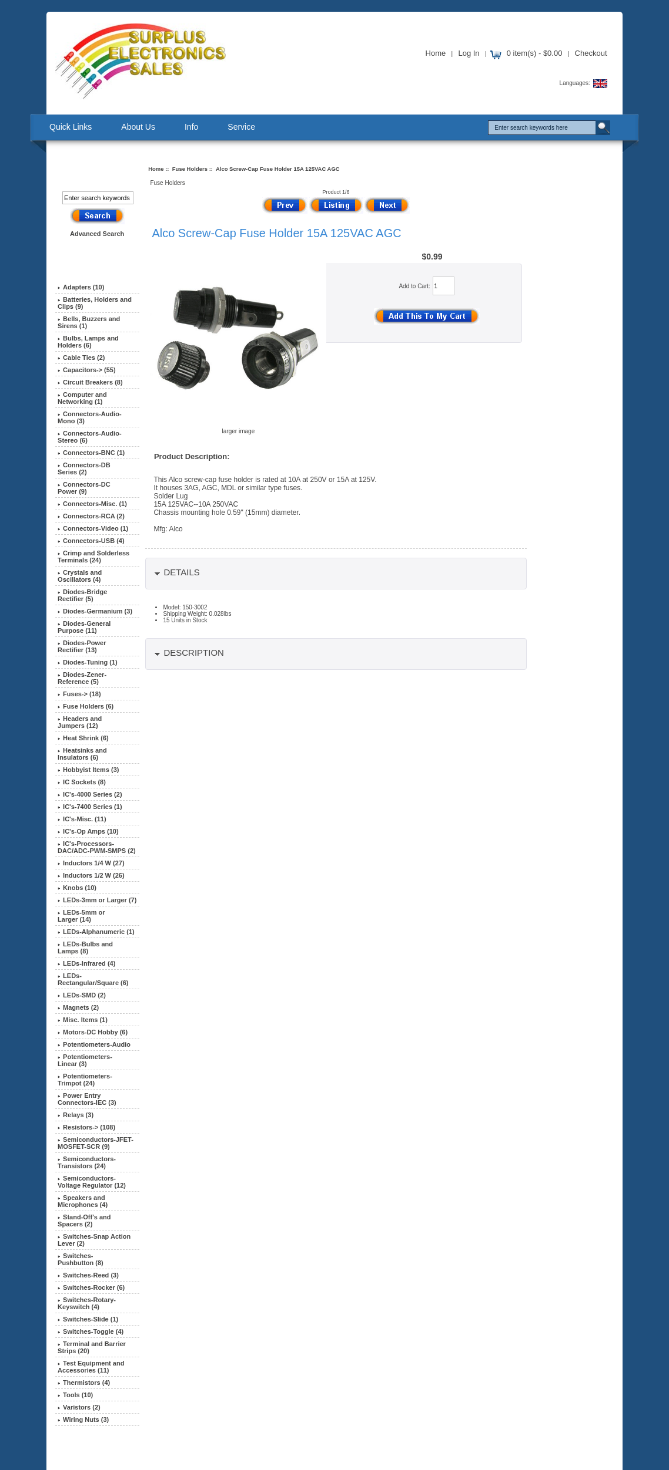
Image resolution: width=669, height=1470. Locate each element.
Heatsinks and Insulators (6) (82, 754)
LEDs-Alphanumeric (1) (96, 931)
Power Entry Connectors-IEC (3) (87, 1099)
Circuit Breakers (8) (90, 382)
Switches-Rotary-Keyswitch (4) (87, 1303)
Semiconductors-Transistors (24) (87, 1162)
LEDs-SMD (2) (82, 995)
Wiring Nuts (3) (83, 1419)
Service (241, 127)
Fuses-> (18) (79, 693)
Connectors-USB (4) (91, 540)
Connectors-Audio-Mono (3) (90, 417)
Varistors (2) (79, 1407)
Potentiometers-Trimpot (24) (85, 1080)
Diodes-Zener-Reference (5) (82, 678)
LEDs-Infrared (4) (86, 963)
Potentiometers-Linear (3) (85, 1060)
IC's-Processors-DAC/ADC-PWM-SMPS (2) (97, 847)
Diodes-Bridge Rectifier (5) (82, 595)
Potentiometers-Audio (94, 1044)
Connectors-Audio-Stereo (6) (90, 437)
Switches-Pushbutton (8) (80, 1259)
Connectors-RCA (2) (91, 516)
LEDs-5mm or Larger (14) (81, 916)
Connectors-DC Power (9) (84, 488)
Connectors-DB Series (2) (84, 468)
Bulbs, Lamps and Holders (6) (88, 342)
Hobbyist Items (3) (88, 769)
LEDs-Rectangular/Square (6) (93, 979)
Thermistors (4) (84, 1382)
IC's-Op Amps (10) (88, 831)
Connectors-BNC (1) (91, 452)
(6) (85, 706)
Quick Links (70, 127)
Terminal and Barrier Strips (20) (92, 1347)
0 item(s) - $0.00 (535, 53)
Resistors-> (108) (86, 1127)
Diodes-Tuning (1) (88, 662)
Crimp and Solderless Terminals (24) (93, 556)
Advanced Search (97, 233)
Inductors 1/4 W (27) (91, 863)
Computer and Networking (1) (82, 398)
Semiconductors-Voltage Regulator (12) (92, 1182)
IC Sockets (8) (82, 781)
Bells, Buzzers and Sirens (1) (89, 322)
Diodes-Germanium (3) (95, 611)
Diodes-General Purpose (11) (84, 627)
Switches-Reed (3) (88, 1275)
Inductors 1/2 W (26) (91, 875)
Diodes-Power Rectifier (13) (82, 646)
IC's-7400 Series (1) (90, 806)
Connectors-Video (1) (93, 528)
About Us (138, 127)
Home (436, 53)
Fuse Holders (190, 169)
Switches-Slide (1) (88, 1319)
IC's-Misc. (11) (82, 818)
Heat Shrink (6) (83, 737)
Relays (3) (75, 1114)
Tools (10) (75, 1394)
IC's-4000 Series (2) (90, 794)
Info (191, 127)
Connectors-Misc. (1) (92, 503)
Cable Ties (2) (81, 357)
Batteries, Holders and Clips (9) (95, 303)
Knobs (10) (77, 887)
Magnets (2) (78, 1007)
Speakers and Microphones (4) (83, 1201)
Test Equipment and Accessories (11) (91, 1367)
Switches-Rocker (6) (91, 1287)
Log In (468, 53)
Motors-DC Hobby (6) (93, 1032)
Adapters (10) (81, 287)
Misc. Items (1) (83, 1019)
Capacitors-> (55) (87, 369)
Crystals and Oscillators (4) (80, 576)
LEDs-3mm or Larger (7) (97, 899)
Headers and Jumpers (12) (80, 722)
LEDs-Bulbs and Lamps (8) (85, 947)
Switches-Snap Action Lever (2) (94, 1240)
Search (89, 172)
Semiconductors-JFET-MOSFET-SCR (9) (95, 1143)
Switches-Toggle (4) (90, 1331)
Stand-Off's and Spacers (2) (84, 1220)
